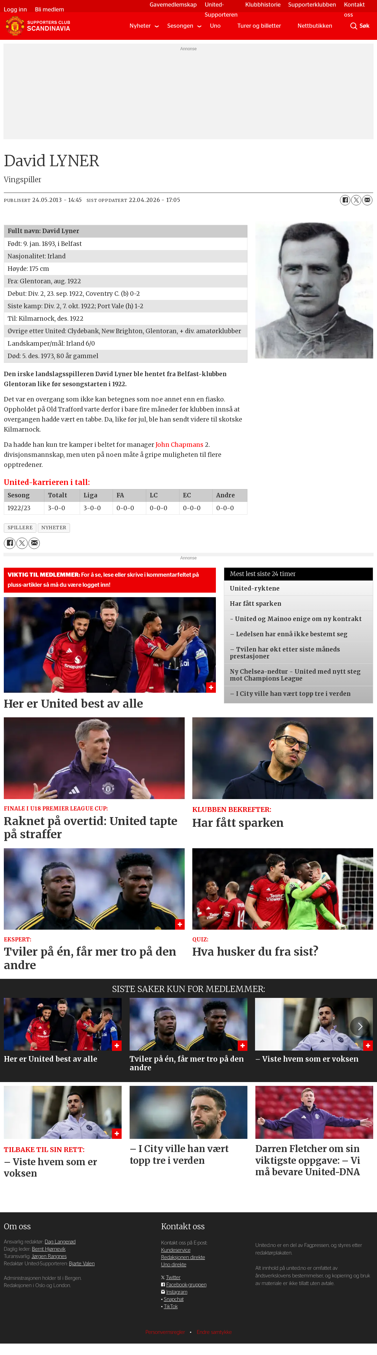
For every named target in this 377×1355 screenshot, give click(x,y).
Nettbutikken (315, 26)
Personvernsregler (166, 1332)
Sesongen (180, 26)
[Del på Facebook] (345, 200)
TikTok (171, 1306)
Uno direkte (173, 1264)
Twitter (173, 1277)
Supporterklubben (308, 5)
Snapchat (174, 1299)
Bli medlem (53, 9)
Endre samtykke (214, 1332)
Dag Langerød (60, 1242)
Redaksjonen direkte (183, 1257)
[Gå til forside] (38, 26)
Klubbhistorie (259, 5)
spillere (20, 528)
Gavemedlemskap (169, 5)
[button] (359, 1026)
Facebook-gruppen (186, 1284)
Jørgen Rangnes (49, 1256)
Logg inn (19, 9)
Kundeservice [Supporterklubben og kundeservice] (176, 1250)
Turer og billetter (259, 26)
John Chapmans (179, 445)
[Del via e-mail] (367, 200)
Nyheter (140, 26)
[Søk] (354, 26)
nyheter (54, 528)
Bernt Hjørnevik (48, 1249)
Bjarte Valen (82, 1263)
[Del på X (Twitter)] (356, 200)
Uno (215, 26)
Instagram (176, 1292)
